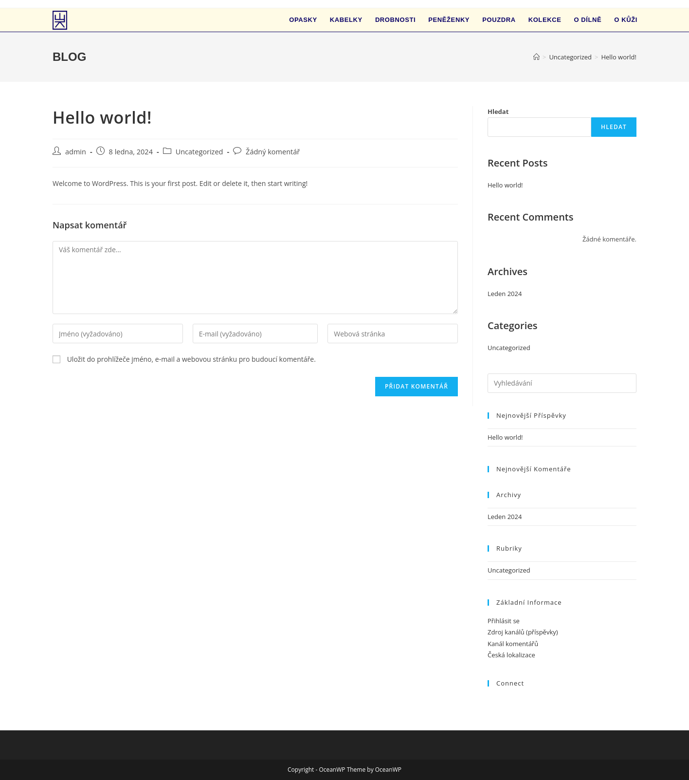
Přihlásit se (504, 620)
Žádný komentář (273, 151)
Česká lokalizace (511, 654)
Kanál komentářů (513, 643)
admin (75, 151)
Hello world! (618, 57)
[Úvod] (536, 57)
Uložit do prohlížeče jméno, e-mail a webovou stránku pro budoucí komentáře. (191, 359)
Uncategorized (199, 151)
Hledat (498, 111)
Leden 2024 (505, 293)
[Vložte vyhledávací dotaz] (562, 383)
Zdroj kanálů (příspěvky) (523, 632)
